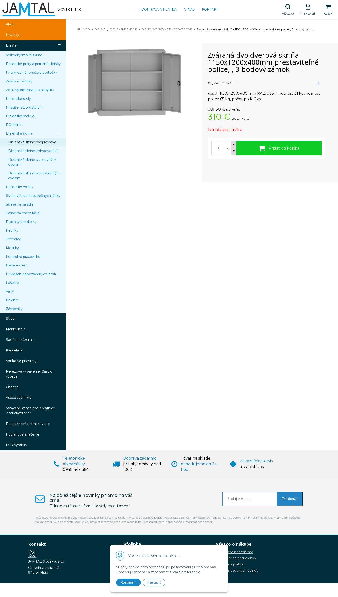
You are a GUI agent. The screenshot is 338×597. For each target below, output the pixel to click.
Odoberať (290, 499)
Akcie (10, 24)
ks (228, 148)
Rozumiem (128, 582)
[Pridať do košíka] (279, 148)
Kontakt (210, 9)
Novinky (12, 35)
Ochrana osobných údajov (237, 570)
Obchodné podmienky (234, 552)
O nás (189, 9)
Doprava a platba (159, 9)
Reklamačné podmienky (236, 558)
